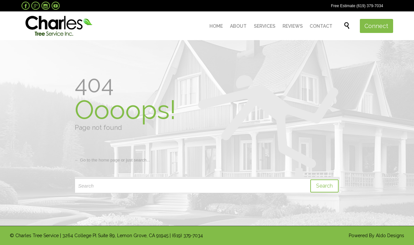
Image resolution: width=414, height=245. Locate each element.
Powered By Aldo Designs (376, 235)
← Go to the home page (97, 160)
